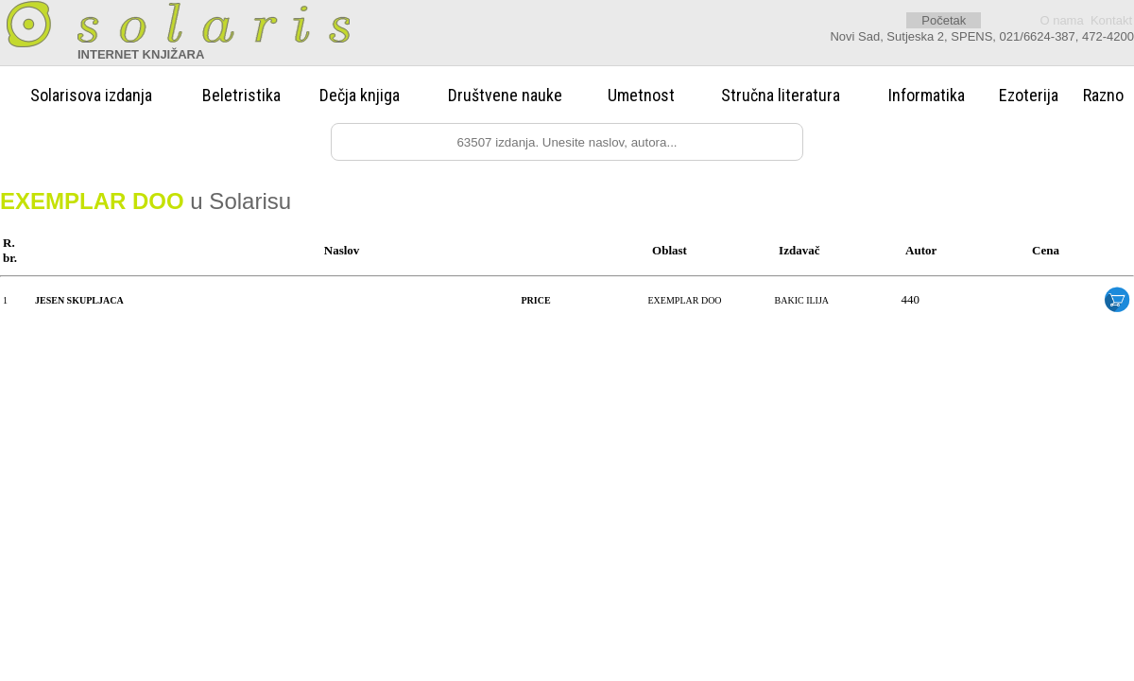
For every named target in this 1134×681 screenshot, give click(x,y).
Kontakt (1111, 20)
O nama (1061, 20)
